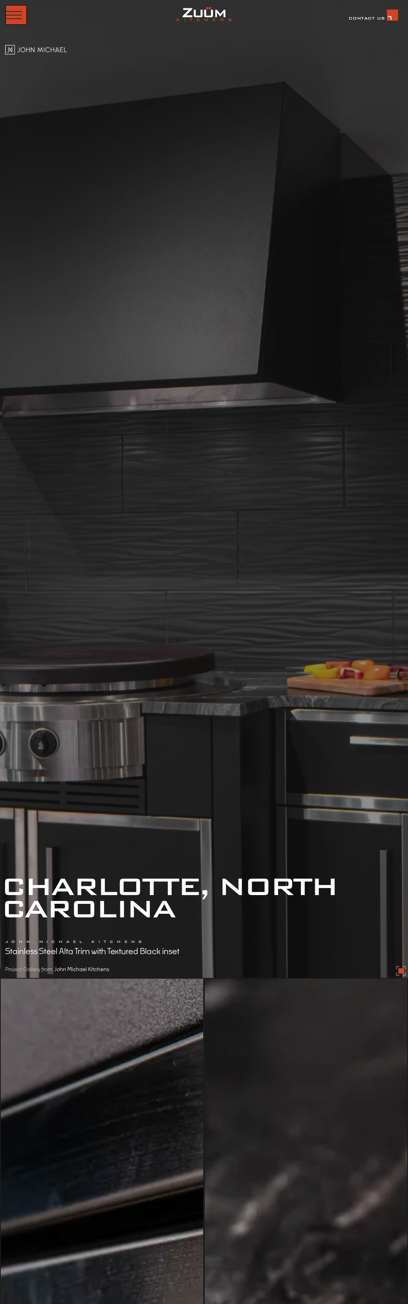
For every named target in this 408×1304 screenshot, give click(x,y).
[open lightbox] (204, 489)
